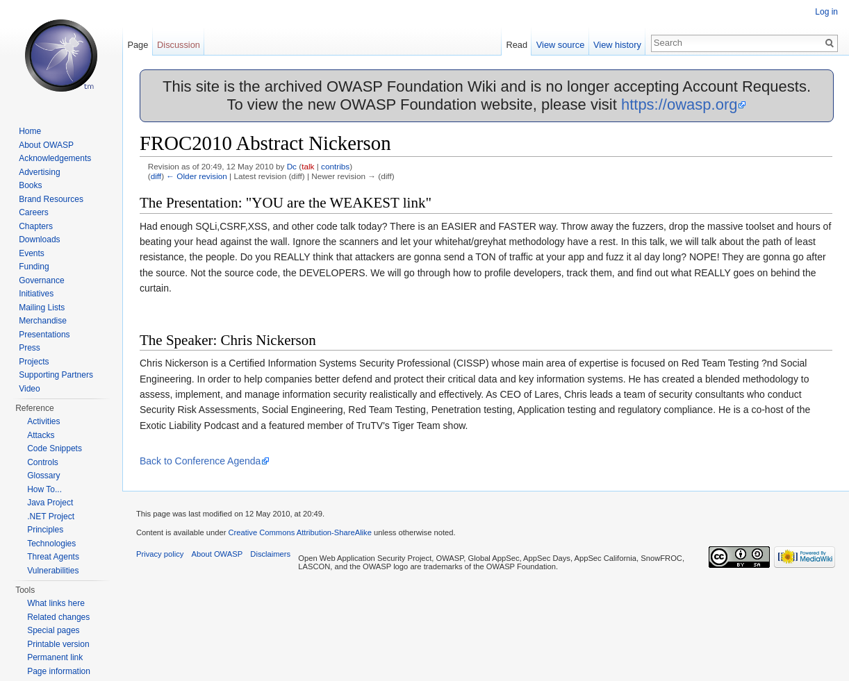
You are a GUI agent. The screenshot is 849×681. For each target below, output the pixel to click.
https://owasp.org (679, 104)
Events (31, 253)
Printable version (58, 644)
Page (137, 45)
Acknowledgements (55, 158)
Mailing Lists (42, 307)
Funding (34, 266)
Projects (34, 362)
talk (308, 166)
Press (29, 348)
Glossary (43, 475)
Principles (45, 530)
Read (516, 45)
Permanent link (55, 657)
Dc (292, 166)
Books (30, 185)
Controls (42, 462)
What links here (56, 603)
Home (30, 131)
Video (29, 389)
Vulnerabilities (53, 570)
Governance (41, 280)
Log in (826, 12)
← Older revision (196, 175)
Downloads (39, 239)
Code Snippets (54, 448)
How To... (44, 489)
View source (560, 45)
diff (156, 175)
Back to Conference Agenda (200, 460)
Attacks (40, 435)
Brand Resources (51, 199)
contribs (335, 166)
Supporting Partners (56, 375)
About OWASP (46, 145)
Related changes (58, 617)
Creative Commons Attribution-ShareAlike (299, 532)
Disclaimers (270, 554)
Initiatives (36, 294)
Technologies (51, 543)
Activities (43, 421)
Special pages (53, 630)
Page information (58, 671)
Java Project (50, 502)
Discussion (178, 45)
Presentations (44, 334)
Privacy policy (159, 554)
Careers (34, 212)
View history (617, 45)
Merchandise (43, 321)
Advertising (39, 172)
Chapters (36, 226)
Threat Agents (53, 557)
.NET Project (50, 516)
